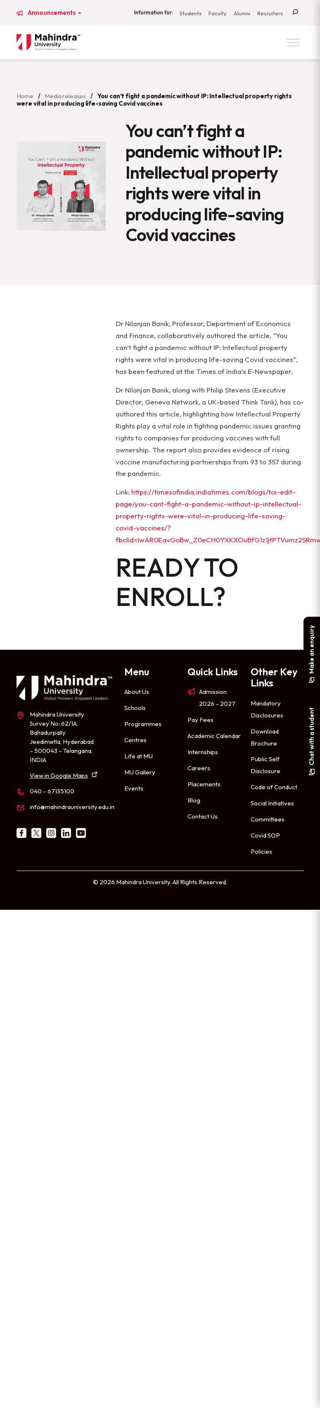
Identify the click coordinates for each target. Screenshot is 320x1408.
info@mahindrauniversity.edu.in (72, 807)
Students (190, 13)
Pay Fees (200, 720)
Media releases (65, 96)
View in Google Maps (59, 775)
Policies (261, 851)
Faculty (218, 13)
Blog (193, 800)
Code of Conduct (274, 787)
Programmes (142, 724)
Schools (135, 708)
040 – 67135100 (52, 791)
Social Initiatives (272, 803)
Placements (203, 784)
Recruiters (270, 13)
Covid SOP (265, 835)
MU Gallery (139, 772)
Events (133, 788)
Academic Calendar (214, 736)
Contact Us (202, 816)
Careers (198, 768)
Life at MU (138, 756)
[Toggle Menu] (293, 42)
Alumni (242, 13)
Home (25, 96)
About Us (136, 692)
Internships (202, 752)
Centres (135, 740)
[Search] (295, 13)
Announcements (52, 13)
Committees (267, 819)
